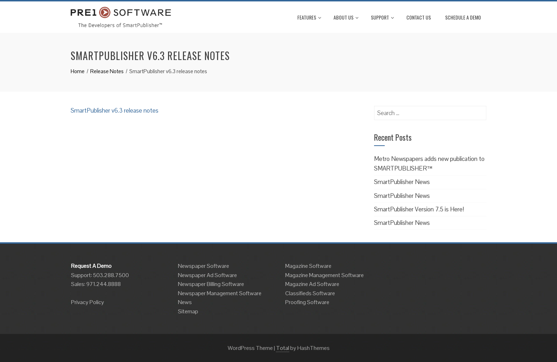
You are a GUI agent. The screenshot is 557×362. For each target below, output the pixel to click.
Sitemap (188, 311)
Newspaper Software (203, 266)
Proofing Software (307, 302)
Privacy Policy (87, 302)
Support (382, 17)
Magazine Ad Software (312, 284)
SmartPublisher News (402, 182)
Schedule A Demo (463, 17)
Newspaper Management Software (219, 293)
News (185, 302)
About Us (346, 17)
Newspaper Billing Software (211, 284)
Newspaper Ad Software (207, 275)
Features (309, 17)
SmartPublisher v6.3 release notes (114, 110)
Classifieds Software (310, 293)
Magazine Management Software (324, 275)
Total (282, 348)
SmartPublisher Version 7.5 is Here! (419, 209)
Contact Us (418, 17)
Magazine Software (308, 266)
